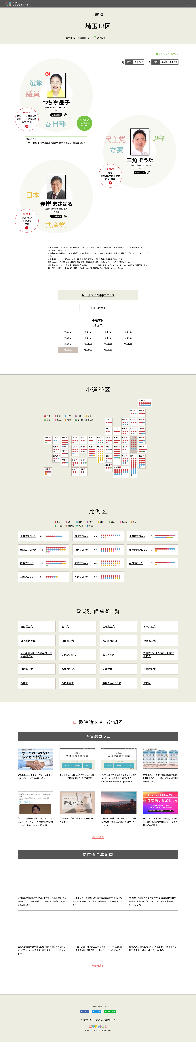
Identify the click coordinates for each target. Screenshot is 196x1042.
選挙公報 (101, 37)
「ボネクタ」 (125, 265)
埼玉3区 (108, 331)
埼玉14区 (88, 349)
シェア (85, 1011)
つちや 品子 (56, 102)
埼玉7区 (108, 337)
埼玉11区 (108, 343)
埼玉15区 (108, 349)
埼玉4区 (128, 331)
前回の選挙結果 (98, 307)
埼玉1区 (67, 331)
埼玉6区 (88, 337)
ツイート (97, 1011)
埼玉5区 (67, 337)
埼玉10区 (88, 343)
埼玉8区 (128, 337)
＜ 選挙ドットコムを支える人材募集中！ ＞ (98, 1019)
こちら (98, 247)
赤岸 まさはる (56, 204)
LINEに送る (111, 1011)
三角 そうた (140, 160)
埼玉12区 (128, 343)
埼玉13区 (68, 349)
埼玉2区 (88, 331)
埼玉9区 (67, 343)
